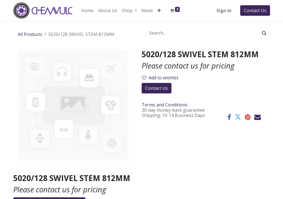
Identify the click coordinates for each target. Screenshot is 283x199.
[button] (159, 10)
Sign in (223, 10)
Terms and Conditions (164, 105)
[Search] (264, 33)
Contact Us (255, 10)
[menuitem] (87, 10)
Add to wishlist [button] (160, 78)
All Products (30, 34)
